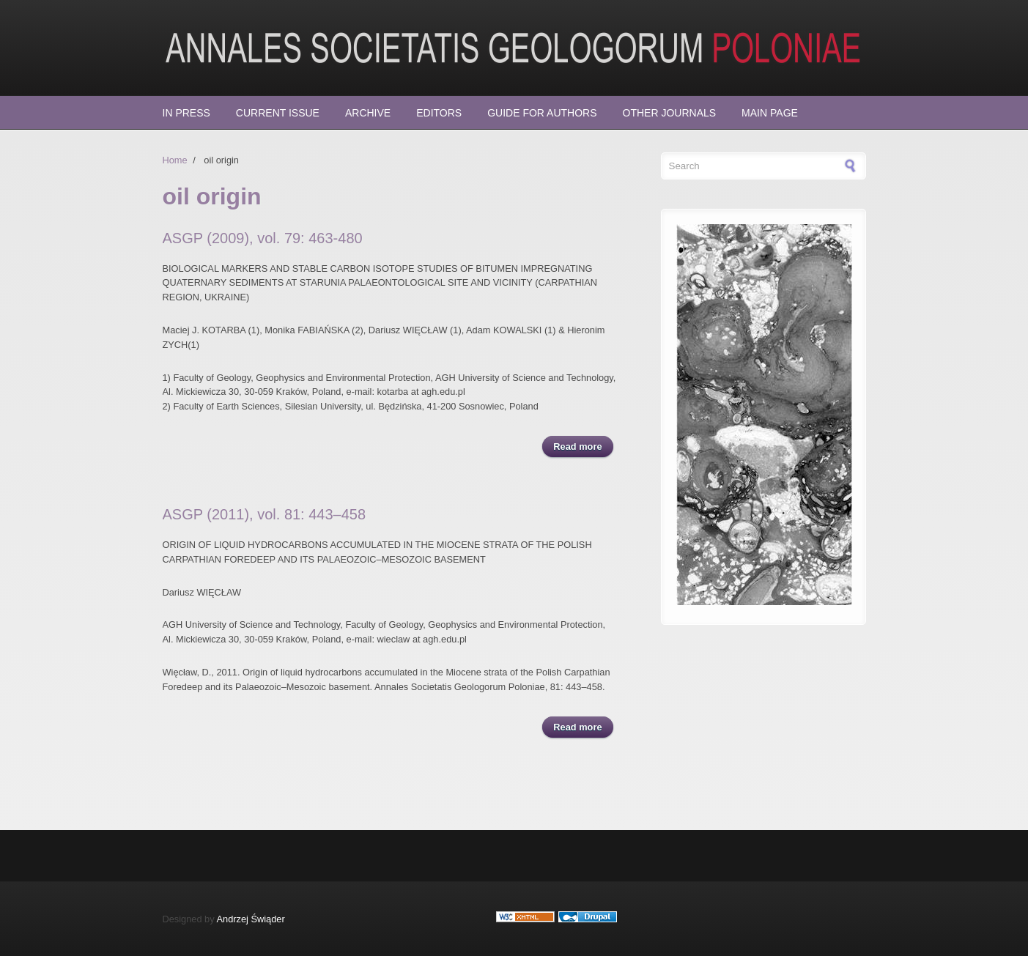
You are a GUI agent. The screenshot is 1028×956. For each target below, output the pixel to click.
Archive (368, 113)
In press (186, 113)
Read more (583, 446)
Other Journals (670, 113)
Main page (770, 113)
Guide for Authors (541, 113)
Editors (439, 113)
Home (175, 160)
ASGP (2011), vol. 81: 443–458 (264, 514)
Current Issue (277, 113)
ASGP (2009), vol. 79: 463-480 (263, 238)
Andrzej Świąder (251, 919)
